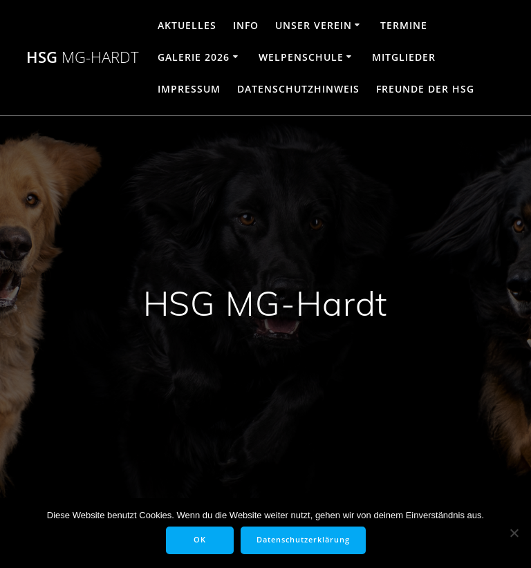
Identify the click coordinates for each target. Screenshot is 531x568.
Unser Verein (313, 25)
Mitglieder (404, 57)
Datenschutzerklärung (303, 540)
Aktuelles (187, 25)
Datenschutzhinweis (298, 88)
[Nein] (514, 533)
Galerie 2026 (194, 57)
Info (246, 25)
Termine (403, 25)
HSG (82, 57)
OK (200, 540)
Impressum (189, 88)
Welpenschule (301, 57)
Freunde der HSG (425, 88)
